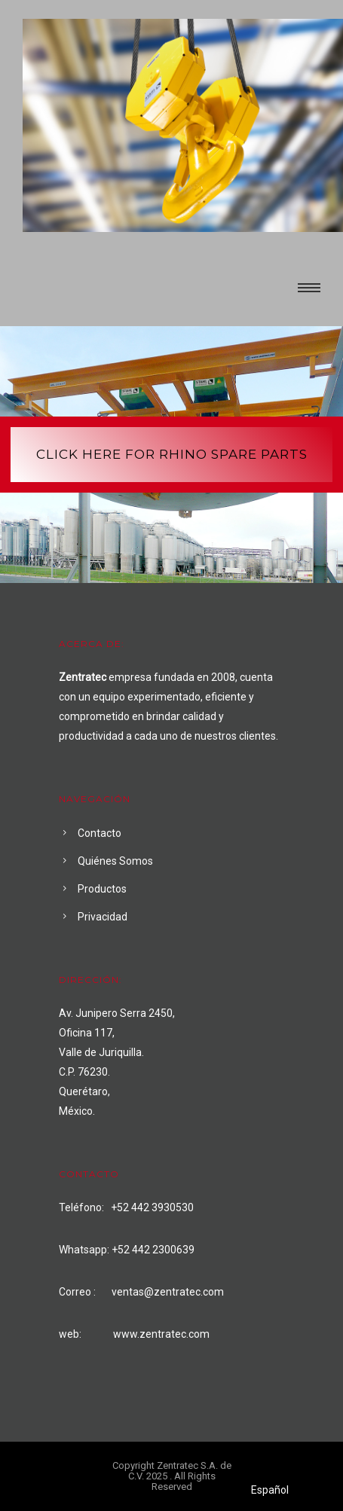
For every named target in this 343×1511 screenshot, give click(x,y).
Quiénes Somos (115, 861)
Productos (102, 889)
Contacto (99, 833)
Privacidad (102, 917)
